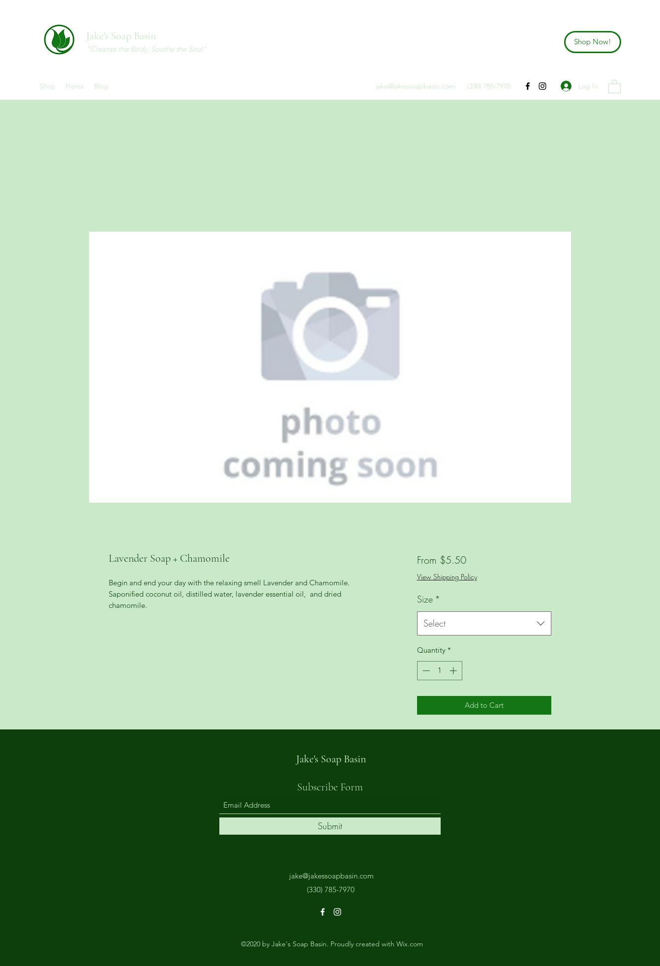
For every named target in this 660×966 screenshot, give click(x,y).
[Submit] (330, 826)
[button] (614, 86)
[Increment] (454, 671)
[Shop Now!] (592, 42)
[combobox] (484, 623)
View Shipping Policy (447, 576)
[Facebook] (528, 86)
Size (428, 599)
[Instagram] (542, 86)
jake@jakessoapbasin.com (415, 86)
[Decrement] (425, 671)
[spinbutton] (439, 671)
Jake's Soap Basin (121, 36)
